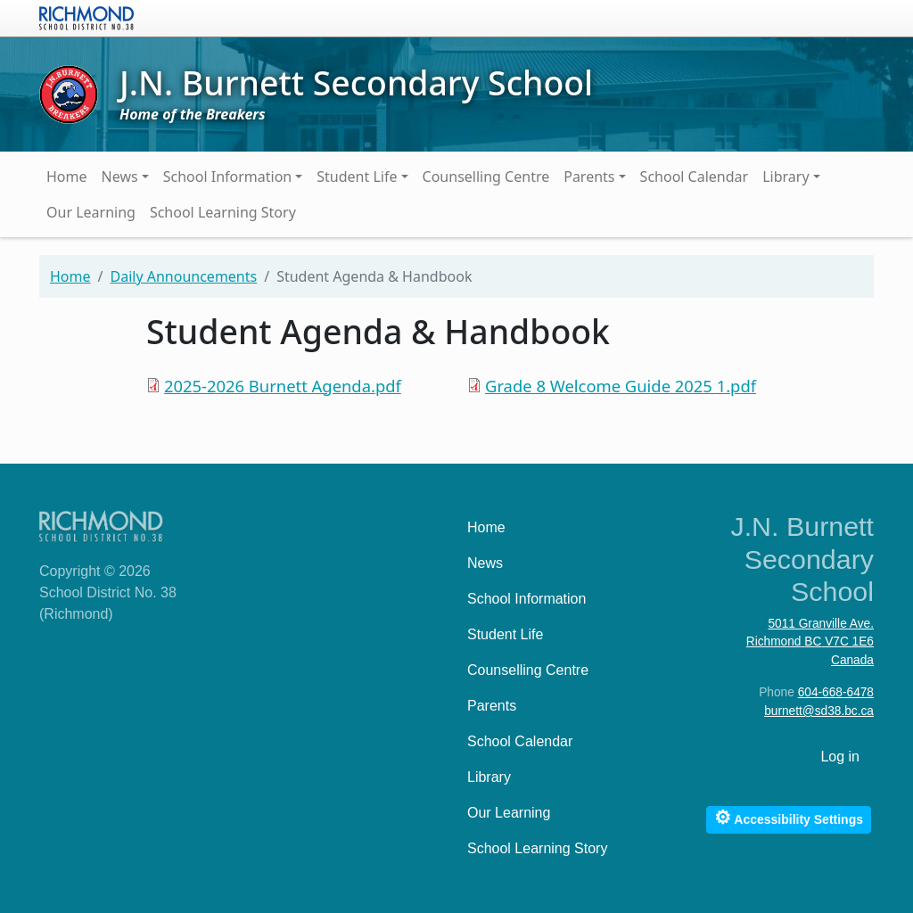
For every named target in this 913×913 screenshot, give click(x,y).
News (120, 176)
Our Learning (91, 212)
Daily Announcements (183, 276)
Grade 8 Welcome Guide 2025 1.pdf (620, 385)
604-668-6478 (836, 692)
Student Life (357, 176)
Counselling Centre (486, 176)
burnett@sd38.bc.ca (819, 711)
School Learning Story (223, 212)
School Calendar (694, 176)
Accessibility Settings (788, 817)
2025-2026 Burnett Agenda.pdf (282, 385)
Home (66, 176)
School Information (227, 176)
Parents (588, 176)
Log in (840, 756)
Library (785, 176)
